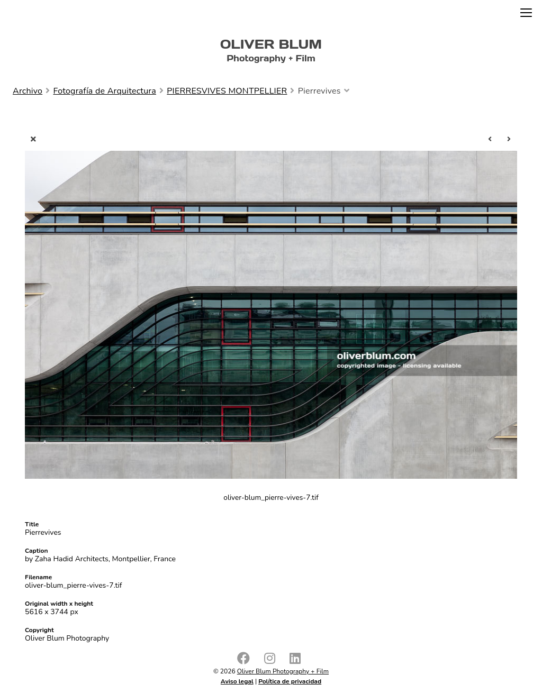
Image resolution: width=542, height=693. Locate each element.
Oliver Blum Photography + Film (283, 671)
